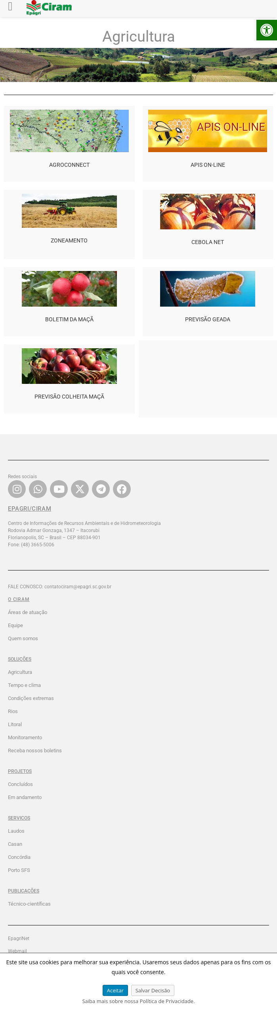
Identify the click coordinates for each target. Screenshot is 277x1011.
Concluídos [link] (20, 784)
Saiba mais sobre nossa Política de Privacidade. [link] (138, 1001)
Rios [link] (13, 711)
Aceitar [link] (115, 990)
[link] (266, 30)
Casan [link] (15, 844)
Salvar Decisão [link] (153, 990)
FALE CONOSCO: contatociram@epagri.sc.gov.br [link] (59, 586)
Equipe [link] (15, 625)
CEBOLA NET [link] (207, 242)
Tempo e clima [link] (24, 685)
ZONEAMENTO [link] (69, 240)
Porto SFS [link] (19, 870)
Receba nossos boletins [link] (35, 750)
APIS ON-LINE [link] (208, 165)
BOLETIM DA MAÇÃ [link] (69, 319)
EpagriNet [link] (18, 938)
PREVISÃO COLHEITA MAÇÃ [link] (69, 396)
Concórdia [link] (19, 857)
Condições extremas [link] (31, 698)
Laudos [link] (16, 831)
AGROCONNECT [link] (69, 165)
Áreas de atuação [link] (27, 612)
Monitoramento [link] (25, 737)
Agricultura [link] (20, 672)
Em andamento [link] (25, 797)
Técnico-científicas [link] (29, 904)
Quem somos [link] (23, 638)
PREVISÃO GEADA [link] (207, 319)
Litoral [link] (15, 724)
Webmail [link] (17, 951)
